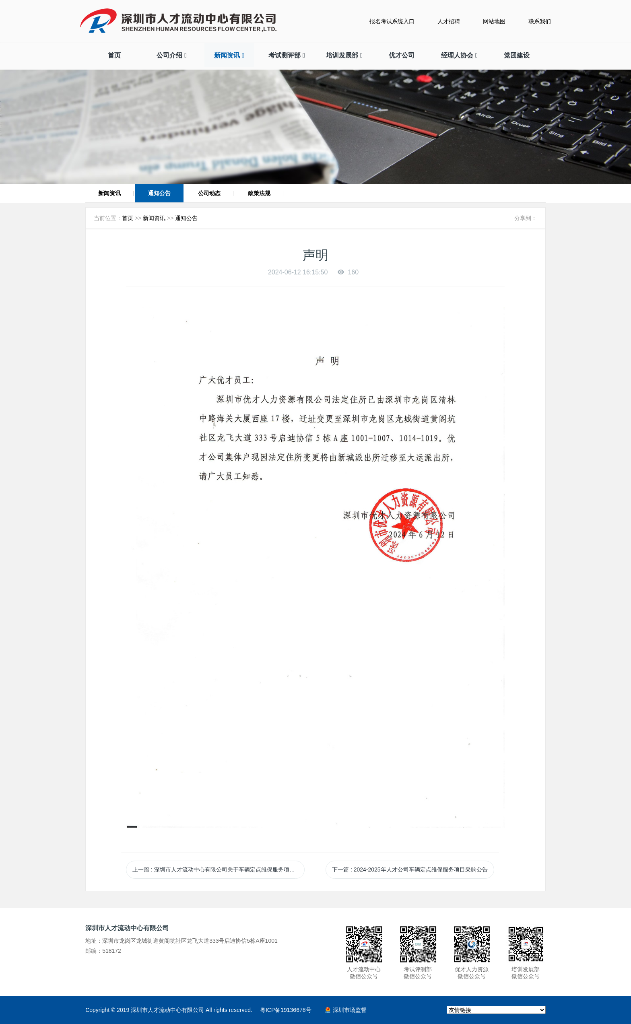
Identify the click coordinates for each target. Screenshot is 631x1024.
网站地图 (494, 21)
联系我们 (539, 21)
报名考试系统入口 (391, 21)
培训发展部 (344, 55)
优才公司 (401, 55)
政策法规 (259, 193)
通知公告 (159, 193)
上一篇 (218, 869)
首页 (114, 55)
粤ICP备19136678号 (285, 1010)
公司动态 (209, 193)
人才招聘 (448, 21)
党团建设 (517, 55)
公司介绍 (172, 55)
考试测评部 (286, 55)
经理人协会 (459, 55)
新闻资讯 (229, 55)
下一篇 (410, 869)
